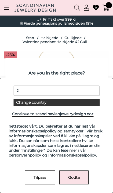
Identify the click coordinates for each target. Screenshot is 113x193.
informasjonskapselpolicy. (72, 155)
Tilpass (40, 177)
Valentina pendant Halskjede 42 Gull (55, 42)
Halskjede (49, 38)
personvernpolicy (25, 155)
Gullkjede (73, 38)
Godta (74, 177)
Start (30, 38)
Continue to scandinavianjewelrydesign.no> (53, 114)
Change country (31, 102)
